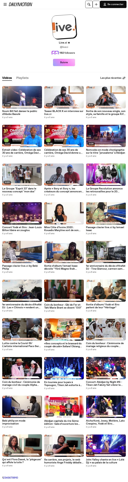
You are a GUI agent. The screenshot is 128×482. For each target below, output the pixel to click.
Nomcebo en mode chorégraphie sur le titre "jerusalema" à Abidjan (105, 151)
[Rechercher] (89, 4)
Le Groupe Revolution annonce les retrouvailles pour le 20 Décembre (104, 190)
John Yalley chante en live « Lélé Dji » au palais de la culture (105, 461)
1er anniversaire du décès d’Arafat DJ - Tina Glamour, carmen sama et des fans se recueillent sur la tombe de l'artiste (105, 267)
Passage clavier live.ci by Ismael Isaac (105, 229)
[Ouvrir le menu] (5, 4)
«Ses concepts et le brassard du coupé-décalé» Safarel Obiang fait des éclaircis (63, 345)
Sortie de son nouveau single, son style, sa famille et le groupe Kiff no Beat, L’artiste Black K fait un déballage (105, 113)
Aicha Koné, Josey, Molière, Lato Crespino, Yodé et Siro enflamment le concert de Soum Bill (105, 422)
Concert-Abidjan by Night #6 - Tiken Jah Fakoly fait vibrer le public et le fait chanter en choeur (104, 383)
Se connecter (113, 4)
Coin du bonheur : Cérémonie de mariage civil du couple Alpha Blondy (21, 383)
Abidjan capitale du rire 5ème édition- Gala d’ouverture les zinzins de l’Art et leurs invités (62, 422)
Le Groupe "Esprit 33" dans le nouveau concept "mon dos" (19, 190)
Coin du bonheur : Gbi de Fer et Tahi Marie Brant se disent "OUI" (63, 306)
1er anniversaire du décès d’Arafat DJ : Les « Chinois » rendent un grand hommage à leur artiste (22, 306)
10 (16, 477)
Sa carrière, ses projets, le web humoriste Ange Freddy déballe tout (62, 461)
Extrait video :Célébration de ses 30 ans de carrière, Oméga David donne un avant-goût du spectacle (21, 151)
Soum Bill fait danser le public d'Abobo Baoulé (19, 113)
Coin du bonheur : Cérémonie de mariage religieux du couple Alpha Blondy (105, 345)
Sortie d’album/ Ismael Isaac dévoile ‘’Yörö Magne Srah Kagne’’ (61, 267)
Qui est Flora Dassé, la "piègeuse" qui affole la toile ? (22, 461)
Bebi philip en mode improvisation (13, 422)
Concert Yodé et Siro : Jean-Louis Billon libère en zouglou (22, 229)
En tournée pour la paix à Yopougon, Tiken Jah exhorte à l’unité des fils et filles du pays (62, 384)
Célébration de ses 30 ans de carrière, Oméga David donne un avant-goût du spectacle (63, 151)
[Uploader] (96, 4)
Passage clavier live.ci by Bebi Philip (20, 267)
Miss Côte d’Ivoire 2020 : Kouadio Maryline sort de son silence (61, 229)
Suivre (64, 62)
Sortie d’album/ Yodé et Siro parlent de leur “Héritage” (102, 306)
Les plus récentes (113, 78)
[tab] (7, 78)
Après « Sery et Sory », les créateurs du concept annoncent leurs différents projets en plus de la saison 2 (64, 190)
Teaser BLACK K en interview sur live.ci (63, 113)
